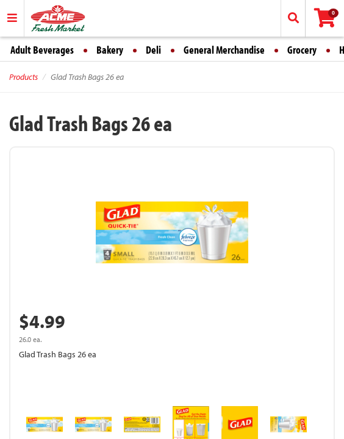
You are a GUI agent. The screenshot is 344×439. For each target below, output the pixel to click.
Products (23, 76)
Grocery (302, 50)
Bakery (109, 50)
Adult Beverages (42, 50)
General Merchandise (224, 50)
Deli (153, 50)
